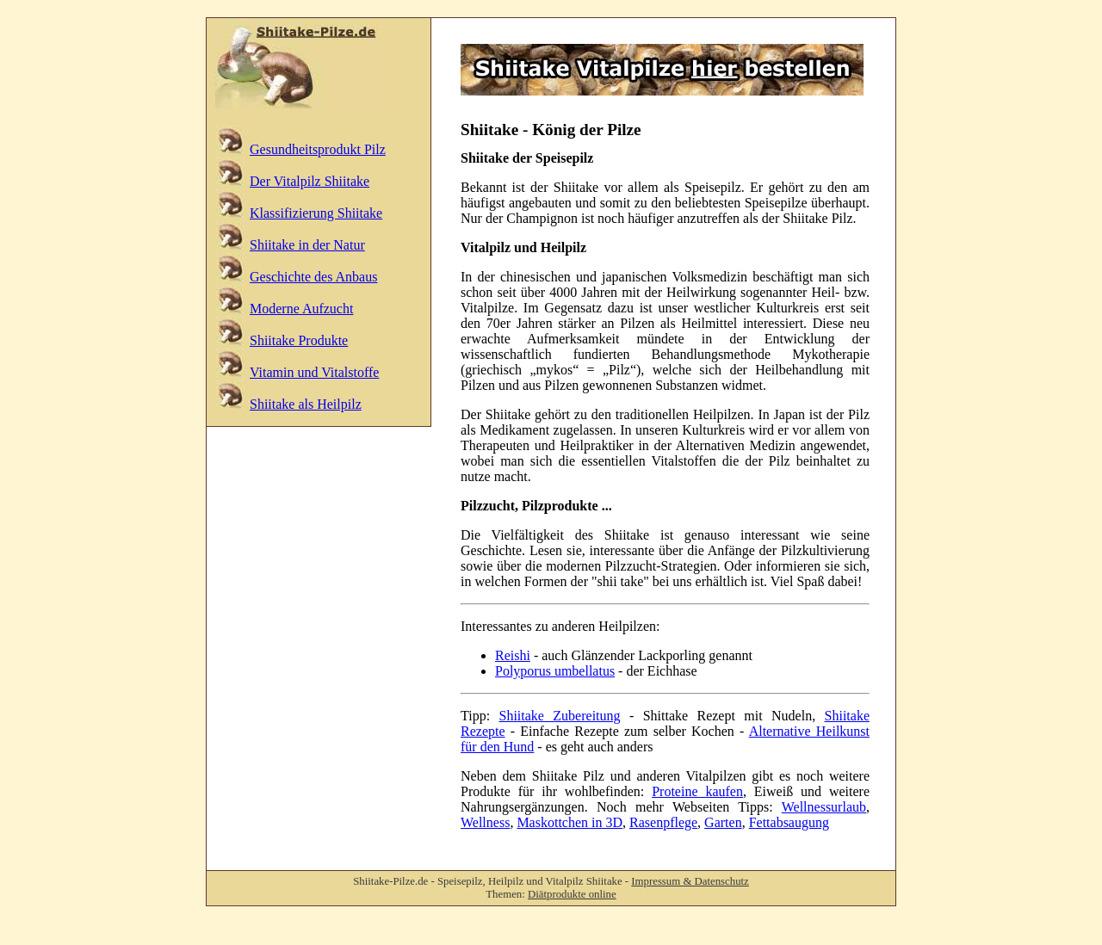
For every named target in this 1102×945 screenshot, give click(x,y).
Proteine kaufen (697, 791)
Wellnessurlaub (824, 807)
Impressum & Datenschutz (689, 881)
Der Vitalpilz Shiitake (309, 181)
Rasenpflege (663, 822)
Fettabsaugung (789, 822)
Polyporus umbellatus (555, 671)
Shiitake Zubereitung (560, 715)
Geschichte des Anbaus (313, 276)
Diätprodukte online (572, 894)
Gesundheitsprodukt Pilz (318, 149)
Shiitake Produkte (299, 340)
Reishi (512, 655)
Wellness (485, 822)
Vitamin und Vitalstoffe (314, 372)
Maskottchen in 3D (569, 822)
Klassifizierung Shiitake (316, 213)
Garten (723, 822)
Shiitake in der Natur (307, 245)
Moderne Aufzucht (301, 308)
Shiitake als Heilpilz (306, 404)
